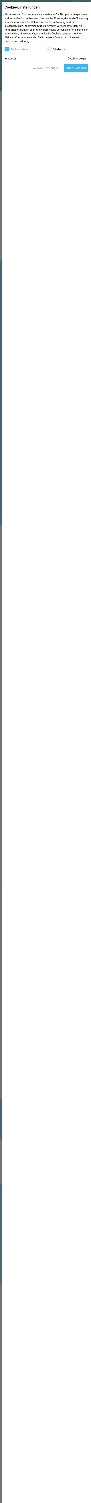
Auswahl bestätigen (46, 68)
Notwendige (16, 49)
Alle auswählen (76, 68)
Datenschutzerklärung (17, 41)
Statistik (56, 49)
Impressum (11, 58)
